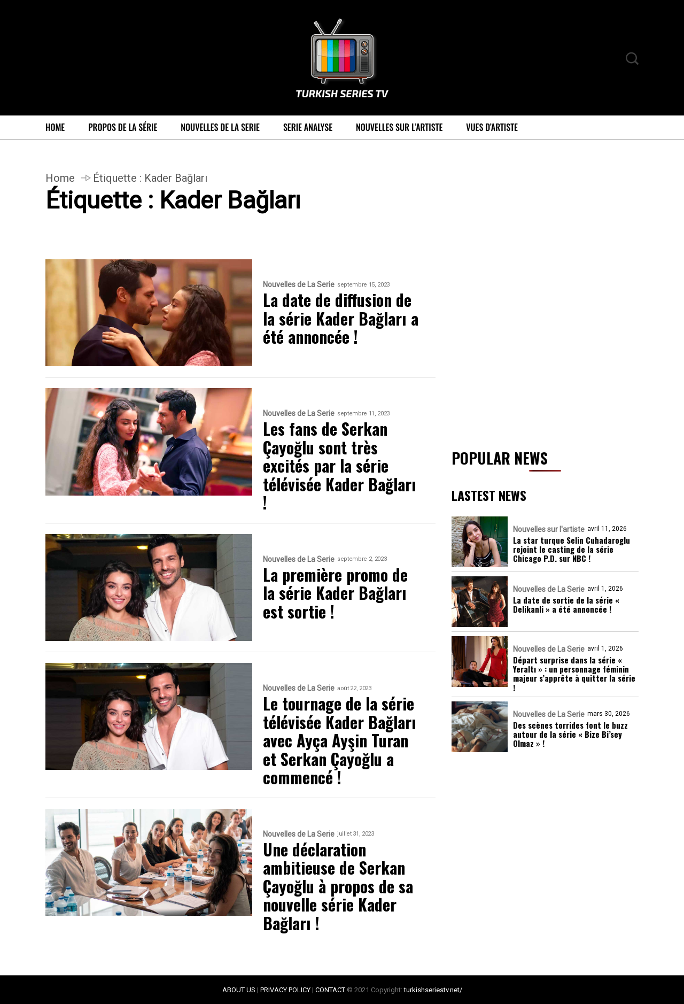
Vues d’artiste (492, 127)
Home (55, 127)
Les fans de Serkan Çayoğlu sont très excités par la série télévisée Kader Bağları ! (339, 466)
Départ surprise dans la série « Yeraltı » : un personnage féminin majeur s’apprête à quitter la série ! (574, 673)
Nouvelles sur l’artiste (399, 127)
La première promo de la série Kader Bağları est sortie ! (335, 593)
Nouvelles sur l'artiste (549, 529)
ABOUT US (238, 989)
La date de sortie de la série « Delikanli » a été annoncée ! (566, 605)
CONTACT (330, 989)
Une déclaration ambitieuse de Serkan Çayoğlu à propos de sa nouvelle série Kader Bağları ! (338, 886)
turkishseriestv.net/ (433, 989)
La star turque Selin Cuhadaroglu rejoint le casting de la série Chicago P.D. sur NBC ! (571, 549)
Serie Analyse (307, 127)
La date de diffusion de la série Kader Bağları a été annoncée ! (340, 318)
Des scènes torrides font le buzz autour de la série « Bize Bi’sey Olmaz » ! (570, 734)
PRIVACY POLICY (285, 989)
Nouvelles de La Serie (220, 127)
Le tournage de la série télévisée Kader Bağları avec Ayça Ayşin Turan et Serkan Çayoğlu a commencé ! (339, 740)
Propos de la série (122, 127)
